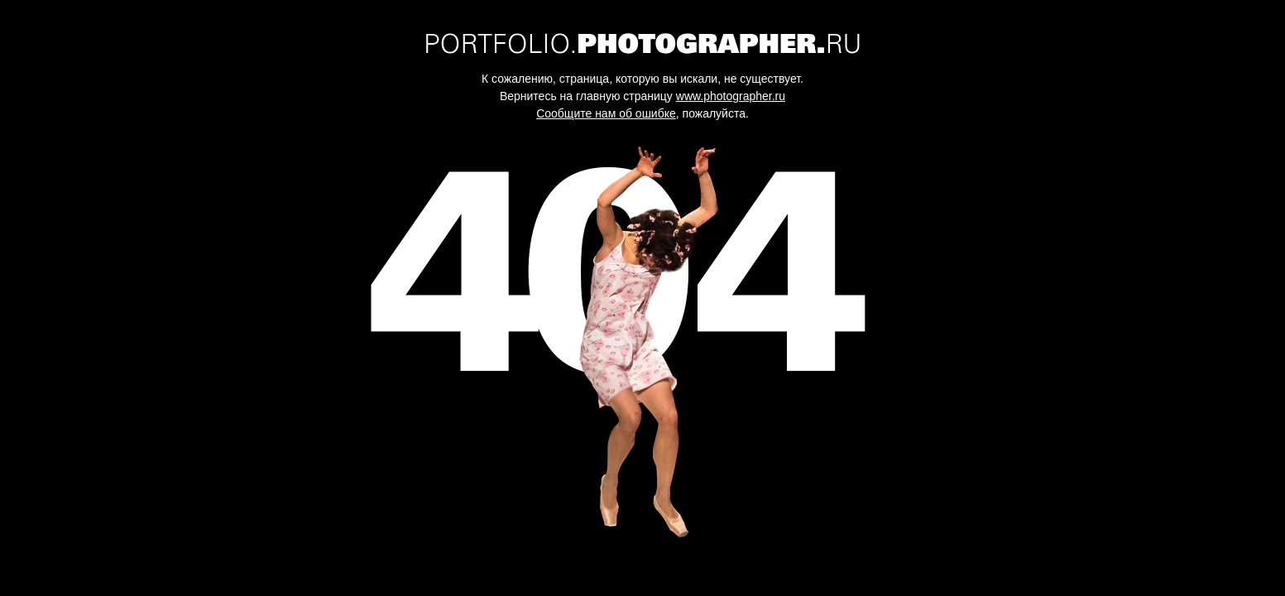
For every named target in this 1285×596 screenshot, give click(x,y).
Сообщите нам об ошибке (606, 113)
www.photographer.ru (730, 96)
